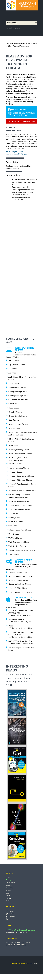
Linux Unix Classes (15, 464)
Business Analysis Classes (18, 572)
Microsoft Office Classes (18, 588)
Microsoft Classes (15, 472)
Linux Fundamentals (16, 619)
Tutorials (8, 890)
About (8, 896)
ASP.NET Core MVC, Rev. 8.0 (20, 641)
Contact (8, 898)
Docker (11, 626)
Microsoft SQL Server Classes (20, 480)
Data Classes (13, 420)
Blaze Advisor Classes (17, 387)
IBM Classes (13, 445)
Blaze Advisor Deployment (18, 46)
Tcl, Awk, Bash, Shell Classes (19, 530)
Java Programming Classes (18, 449)
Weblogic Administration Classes (21, 550)
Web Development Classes (19, 542)
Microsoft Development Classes (21, 476)
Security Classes (14, 517)
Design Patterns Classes (18, 424)
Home (8, 43)
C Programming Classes (17, 391)
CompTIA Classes (15, 412)
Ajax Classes (13, 373)
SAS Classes (13, 513)
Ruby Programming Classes (19, 509)
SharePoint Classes (16, 521)
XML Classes (13, 554)
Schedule (9, 885)
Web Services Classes (17, 546)
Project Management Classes (20, 592)
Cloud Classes (14, 408)
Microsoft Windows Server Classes (22, 490)
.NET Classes (13, 360)
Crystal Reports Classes (17, 416)
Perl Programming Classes (18, 501)
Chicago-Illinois (30, 43)
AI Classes (12, 369)
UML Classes (13, 534)
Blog (7, 893)
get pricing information (21, 121)
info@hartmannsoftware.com (23, 930)
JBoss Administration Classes (20, 453)
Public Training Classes (24, 93)
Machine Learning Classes (18, 468)
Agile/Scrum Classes (16, 364)
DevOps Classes (14, 428)
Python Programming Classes (20, 505)
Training (16, 43)
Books (8, 901)
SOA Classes (13, 526)
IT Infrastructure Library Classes (21, 576)
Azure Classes (14, 383)
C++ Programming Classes (18, 399)
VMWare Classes (15, 538)
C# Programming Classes (18, 395)
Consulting (9, 888)
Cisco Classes (13, 404)
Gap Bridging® (10, 882)
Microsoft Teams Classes (18, 580)
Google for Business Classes (19, 584)
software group (21, 963)
